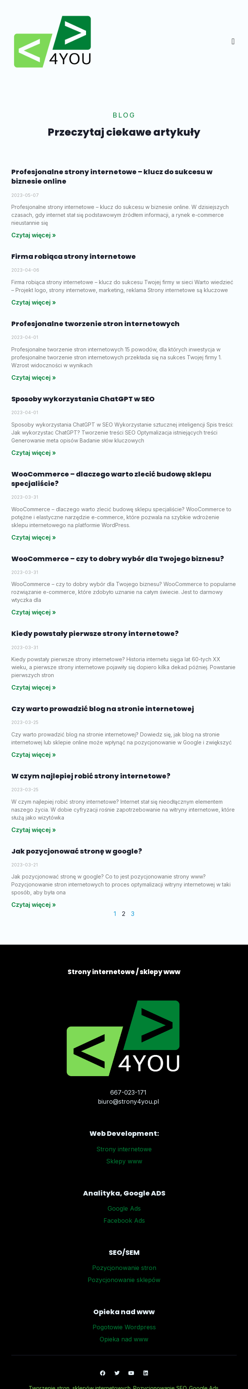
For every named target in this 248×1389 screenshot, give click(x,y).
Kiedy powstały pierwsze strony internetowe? (95, 633)
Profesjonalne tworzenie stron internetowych (95, 323)
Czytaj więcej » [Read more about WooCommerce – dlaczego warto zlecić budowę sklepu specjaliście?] (33, 537)
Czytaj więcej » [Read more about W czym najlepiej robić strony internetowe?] (33, 830)
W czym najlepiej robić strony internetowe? (90, 776)
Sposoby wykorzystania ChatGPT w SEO (83, 399)
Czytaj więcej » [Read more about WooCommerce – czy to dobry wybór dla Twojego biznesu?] (33, 612)
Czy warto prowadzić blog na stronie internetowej (102, 708)
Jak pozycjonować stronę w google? (76, 851)
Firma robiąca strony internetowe (73, 256)
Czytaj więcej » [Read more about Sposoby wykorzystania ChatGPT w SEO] (33, 452)
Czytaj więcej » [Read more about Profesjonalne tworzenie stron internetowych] (33, 377)
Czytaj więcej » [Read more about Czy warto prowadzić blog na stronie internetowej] (33, 754)
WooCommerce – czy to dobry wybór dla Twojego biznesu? (117, 558)
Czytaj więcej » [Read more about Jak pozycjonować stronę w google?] (33, 904)
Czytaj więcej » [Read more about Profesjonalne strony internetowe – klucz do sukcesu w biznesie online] (33, 235)
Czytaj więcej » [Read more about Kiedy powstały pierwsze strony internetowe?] (33, 687)
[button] (233, 42)
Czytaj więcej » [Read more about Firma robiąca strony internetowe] (33, 302)
